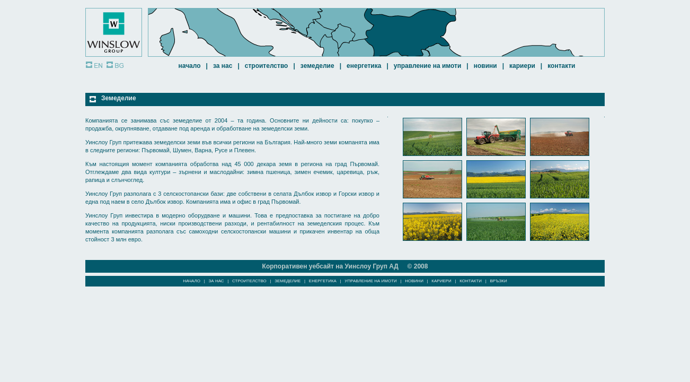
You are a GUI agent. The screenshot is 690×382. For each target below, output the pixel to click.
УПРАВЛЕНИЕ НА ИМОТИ (428, 66)
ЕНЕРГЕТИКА (364, 66)
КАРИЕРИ (522, 66)
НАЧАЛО (190, 66)
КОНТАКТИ (561, 66)
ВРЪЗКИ (498, 281)
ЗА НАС (222, 66)
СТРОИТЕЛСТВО (266, 66)
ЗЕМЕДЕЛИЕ (317, 66)
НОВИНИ (485, 66)
